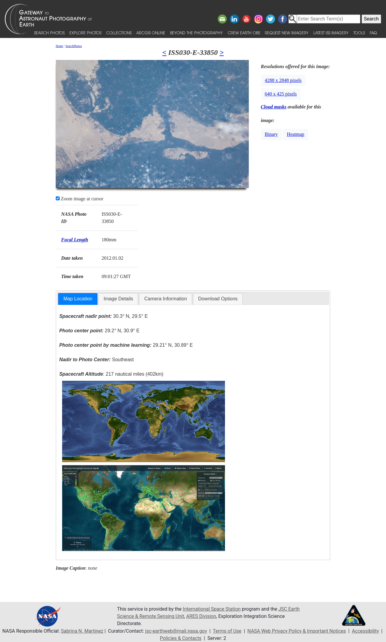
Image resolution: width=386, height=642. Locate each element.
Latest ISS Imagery (331, 33)
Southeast (96, 359)
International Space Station (212, 609)
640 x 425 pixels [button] (281, 93)
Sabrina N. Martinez (82, 631)
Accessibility (365, 631)
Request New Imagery (286, 33)
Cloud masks (273, 106)
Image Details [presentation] (118, 298)
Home (59, 46)
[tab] (77, 299)
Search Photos (49, 33)
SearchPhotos (73, 46)
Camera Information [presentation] (165, 298)
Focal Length (74, 239)
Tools (359, 33)
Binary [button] (271, 134)
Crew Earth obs (244, 33)
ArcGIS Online (150, 33)
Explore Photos (85, 33)
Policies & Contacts (180, 638)
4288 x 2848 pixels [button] (283, 80)
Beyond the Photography (196, 33)
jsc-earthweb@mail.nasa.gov (176, 631)
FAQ (373, 33)
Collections (118, 33)
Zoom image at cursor (79, 198)
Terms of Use (227, 631)
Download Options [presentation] (218, 298)
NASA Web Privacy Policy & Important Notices (296, 631)
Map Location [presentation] (77, 298)
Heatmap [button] (295, 134)
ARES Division (201, 616)
